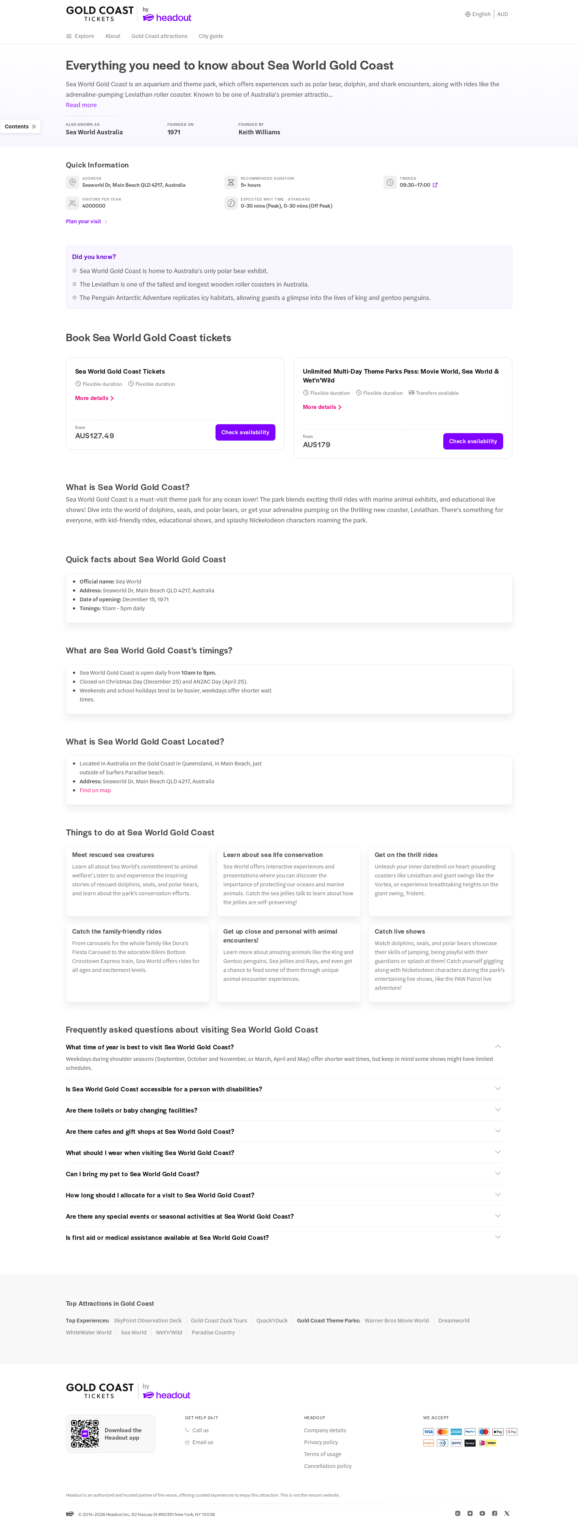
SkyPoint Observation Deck (148, 1322)
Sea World (134, 1334)
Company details (325, 1432)
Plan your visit (87, 223)
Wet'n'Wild (169, 1334)
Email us (202, 1443)
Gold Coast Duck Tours (219, 1322)
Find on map (95, 792)
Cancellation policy (328, 1467)
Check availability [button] (245, 434)
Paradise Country (213, 1334)
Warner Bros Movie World (397, 1322)
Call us (200, 1432)
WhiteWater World (89, 1334)
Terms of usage (322, 1455)
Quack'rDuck (272, 1322)
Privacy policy (321, 1443)
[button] (285, 1048)
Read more (81, 106)
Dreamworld (454, 1322)
